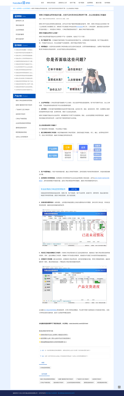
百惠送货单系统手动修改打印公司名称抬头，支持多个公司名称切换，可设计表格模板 (24, 64)
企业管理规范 (26, 8)
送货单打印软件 (20, 114)
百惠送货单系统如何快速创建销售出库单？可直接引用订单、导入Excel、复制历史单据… (24, 75)
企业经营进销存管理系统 (23, 123)
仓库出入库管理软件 (22, 137)
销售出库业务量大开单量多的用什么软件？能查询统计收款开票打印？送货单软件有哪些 (24, 78)
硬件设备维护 (20, 39)
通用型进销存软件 (21, 127)
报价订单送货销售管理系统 (24, 100)
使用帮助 (90, 2)
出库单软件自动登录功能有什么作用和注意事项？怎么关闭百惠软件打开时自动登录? (24, 89)
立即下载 (74, 189)
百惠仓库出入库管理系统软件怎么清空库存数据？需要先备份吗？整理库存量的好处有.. (24, 58)
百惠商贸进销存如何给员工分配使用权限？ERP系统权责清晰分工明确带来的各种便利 (24, 61)
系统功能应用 (20, 25)
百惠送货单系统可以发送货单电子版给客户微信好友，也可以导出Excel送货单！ (24, 87)
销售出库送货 (51, 2)
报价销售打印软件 (58, 382)
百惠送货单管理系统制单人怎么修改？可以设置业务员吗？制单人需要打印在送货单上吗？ (24, 72)
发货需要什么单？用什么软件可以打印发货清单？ (56, 338)
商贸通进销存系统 (21, 132)
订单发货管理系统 (45, 367)
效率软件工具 (20, 20)
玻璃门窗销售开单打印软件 (24, 105)
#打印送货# (79, 26)
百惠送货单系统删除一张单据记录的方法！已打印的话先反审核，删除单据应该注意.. (24, 50)
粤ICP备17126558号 (51, 393)
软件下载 (72, 2)
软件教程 (107, 2)
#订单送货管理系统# (51, 310)
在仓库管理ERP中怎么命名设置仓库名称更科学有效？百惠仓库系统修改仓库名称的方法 (24, 67)
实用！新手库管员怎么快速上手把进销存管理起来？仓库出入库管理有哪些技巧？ (66, 356)
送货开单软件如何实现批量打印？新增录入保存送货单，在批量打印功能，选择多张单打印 (24, 52)
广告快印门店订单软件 (22, 109)
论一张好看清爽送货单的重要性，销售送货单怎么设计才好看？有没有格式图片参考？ (68, 350)
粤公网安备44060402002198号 (66, 393)
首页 (42, 2)
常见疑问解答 (20, 34)
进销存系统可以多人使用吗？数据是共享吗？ (54, 334)
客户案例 (81, 2)
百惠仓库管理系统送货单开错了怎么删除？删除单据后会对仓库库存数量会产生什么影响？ (24, 69)
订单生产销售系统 (21, 118)
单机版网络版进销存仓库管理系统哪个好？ (54, 342)
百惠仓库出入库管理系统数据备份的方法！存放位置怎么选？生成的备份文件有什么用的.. (24, 55)
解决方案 (98, 2)
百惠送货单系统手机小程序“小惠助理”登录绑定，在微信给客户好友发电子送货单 (24, 84)
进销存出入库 (62, 2)
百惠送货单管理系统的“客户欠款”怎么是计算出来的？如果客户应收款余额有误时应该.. (24, 81)
